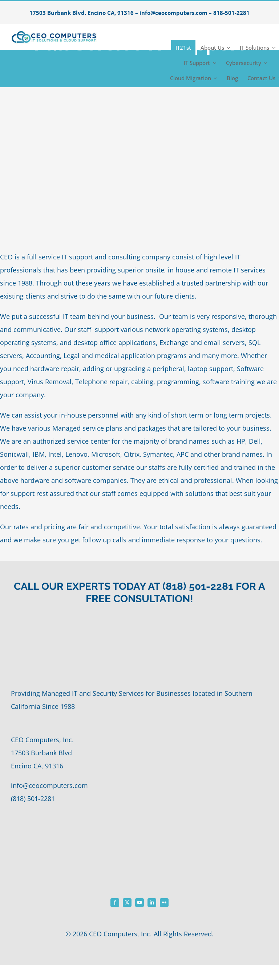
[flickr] (164, 902)
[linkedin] (151, 902)
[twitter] (127, 902)
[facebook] (114, 902)
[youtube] (139, 902)
